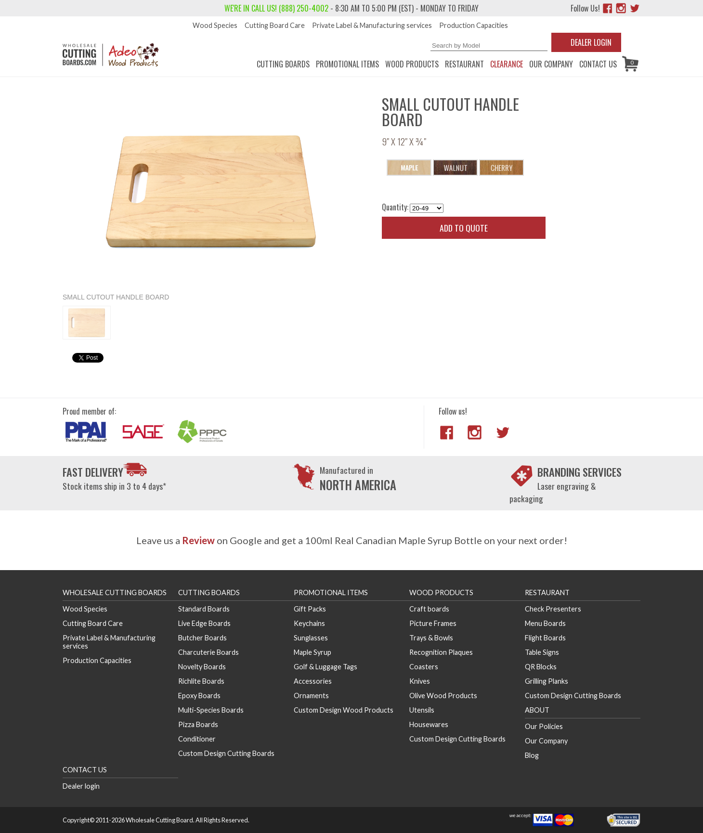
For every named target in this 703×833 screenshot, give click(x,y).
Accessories (313, 681)
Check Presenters (553, 609)
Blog (532, 755)
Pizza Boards (198, 724)
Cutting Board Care (275, 25)
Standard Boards (204, 609)
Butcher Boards (202, 638)
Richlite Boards (201, 681)
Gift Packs (310, 609)
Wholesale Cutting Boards (115, 592)
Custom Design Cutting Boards (226, 753)
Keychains (309, 623)
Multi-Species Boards (211, 710)
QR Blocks (541, 667)
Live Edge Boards (204, 623)
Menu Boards (545, 623)
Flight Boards (545, 638)
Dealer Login (591, 42)
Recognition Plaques (441, 652)
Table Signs (542, 652)
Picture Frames (432, 623)
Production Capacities (473, 25)
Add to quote (464, 227)
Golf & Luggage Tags (325, 667)
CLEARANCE (506, 64)
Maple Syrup (312, 652)
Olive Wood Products (443, 695)
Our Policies (544, 726)
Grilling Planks (546, 681)
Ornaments (311, 695)
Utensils (421, 710)
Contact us (598, 64)
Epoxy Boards (199, 695)
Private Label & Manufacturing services (372, 25)
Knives (419, 681)
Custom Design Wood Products (343, 710)
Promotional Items (347, 64)
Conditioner (197, 739)
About (537, 710)
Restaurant (464, 64)
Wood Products (412, 64)
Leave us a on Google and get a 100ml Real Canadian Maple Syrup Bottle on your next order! (351, 540)
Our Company (551, 64)
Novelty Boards (202, 667)
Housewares (428, 724)
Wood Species (215, 25)
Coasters (423, 667)
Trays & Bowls (431, 638)
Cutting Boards (283, 64)
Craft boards (429, 609)
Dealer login (81, 786)
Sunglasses (311, 638)
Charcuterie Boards (208, 652)
